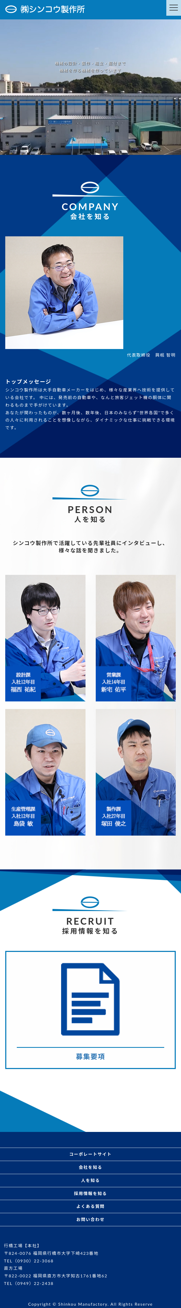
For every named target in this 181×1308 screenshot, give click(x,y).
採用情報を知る (90, 1193)
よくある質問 (90, 1206)
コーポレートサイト (90, 1154)
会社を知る (90, 1167)
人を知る (90, 1180)
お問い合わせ (90, 1219)
